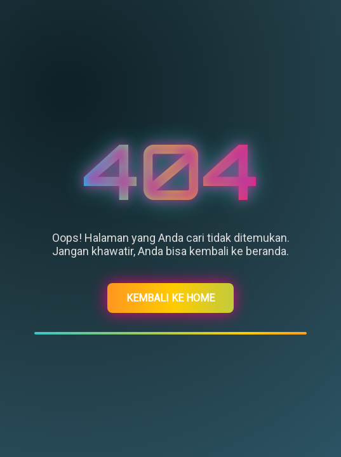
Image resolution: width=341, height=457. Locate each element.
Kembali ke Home (170, 298)
